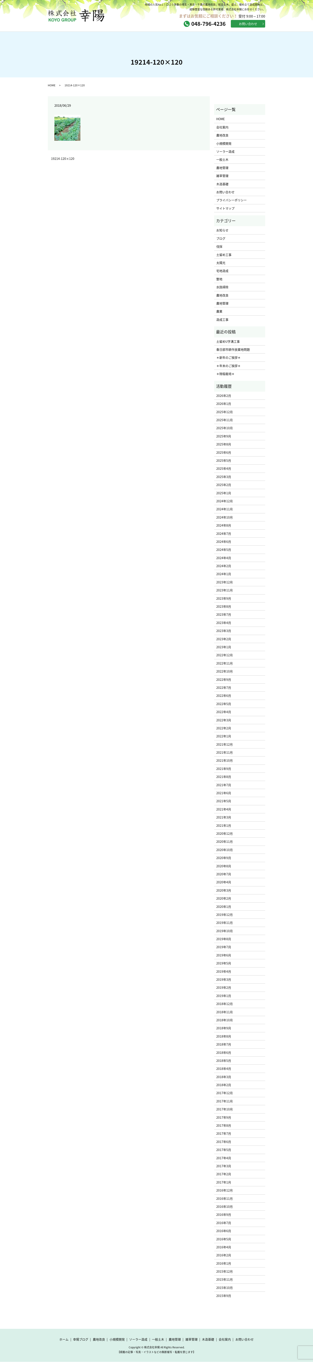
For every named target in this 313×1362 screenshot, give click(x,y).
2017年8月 (223, 1125)
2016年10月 (224, 1207)
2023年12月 (224, 582)
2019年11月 (224, 923)
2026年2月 (223, 396)
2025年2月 (223, 485)
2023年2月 (223, 639)
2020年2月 (223, 898)
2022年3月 (223, 720)
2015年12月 (224, 1271)
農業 (219, 311)
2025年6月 (223, 452)
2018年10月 (224, 1020)
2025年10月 (224, 428)
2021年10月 (224, 760)
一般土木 (222, 159)
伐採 (219, 246)
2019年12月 (224, 915)
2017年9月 (223, 1117)
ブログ (220, 238)
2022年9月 (223, 679)
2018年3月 (223, 1077)
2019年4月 (223, 971)
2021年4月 (223, 809)
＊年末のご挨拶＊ (228, 365)
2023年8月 (223, 606)
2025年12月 (224, 412)
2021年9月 (223, 769)
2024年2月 (223, 566)
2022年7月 (223, 688)
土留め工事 (223, 254)
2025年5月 (223, 460)
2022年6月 (223, 696)
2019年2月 (223, 987)
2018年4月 (223, 1069)
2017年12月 (224, 1093)
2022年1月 (223, 736)
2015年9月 (223, 1296)
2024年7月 (223, 533)
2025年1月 (223, 493)
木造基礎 (222, 184)
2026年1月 (223, 404)
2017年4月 (223, 1158)
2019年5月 (223, 963)
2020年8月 (223, 866)
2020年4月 (223, 882)
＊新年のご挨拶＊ (228, 357)
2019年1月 (223, 996)
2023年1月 (223, 647)
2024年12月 (224, 501)
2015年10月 (224, 1288)
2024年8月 (223, 525)
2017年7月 (223, 1133)
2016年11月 (224, 1198)
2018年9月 (223, 1028)
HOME (51, 85)
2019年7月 (223, 947)
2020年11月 (224, 842)
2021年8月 (223, 777)
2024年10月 (224, 517)
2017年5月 (223, 1150)
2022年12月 (224, 655)
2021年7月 (223, 785)
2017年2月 (223, 1174)
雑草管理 (222, 176)
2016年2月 (223, 1255)
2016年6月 (223, 1231)
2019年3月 (223, 979)
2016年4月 (223, 1247)
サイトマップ (225, 208)
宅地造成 (222, 271)
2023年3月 (223, 631)
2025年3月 (223, 477)
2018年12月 (224, 1004)
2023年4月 (223, 623)
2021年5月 (223, 801)
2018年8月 (223, 1036)
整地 (219, 279)
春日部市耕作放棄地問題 (233, 349)
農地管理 (222, 168)
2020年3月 (223, 890)
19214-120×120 (62, 159)
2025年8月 (223, 444)
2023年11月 (224, 590)
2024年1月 (223, 574)
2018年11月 (224, 1012)
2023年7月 (223, 614)
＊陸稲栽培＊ (225, 374)
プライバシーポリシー (231, 200)
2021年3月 (223, 817)
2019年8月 (223, 939)
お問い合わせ (248, 23)
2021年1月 (223, 825)
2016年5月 (223, 1239)
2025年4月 (223, 469)
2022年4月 (223, 712)
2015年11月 (224, 1279)
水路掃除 (222, 287)
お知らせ (222, 230)
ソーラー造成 (225, 151)
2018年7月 (223, 1044)
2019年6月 (223, 955)
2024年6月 (223, 542)
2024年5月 (223, 550)
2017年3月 (223, 1166)
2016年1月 (223, 1263)
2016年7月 (223, 1223)
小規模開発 (223, 143)
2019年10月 (224, 931)
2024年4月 (223, 558)
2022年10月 (224, 671)
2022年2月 (223, 728)
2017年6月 (223, 1142)
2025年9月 (223, 436)
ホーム (69, 39)
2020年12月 (224, 834)
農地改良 (222, 135)
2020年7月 (223, 874)
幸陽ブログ (113, 39)
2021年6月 (223, 793)
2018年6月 (223, 1052)
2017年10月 (224, 1109)
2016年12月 (224, 1190)
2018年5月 (223, 1061)
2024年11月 (224, 509)
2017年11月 (224, 1101)
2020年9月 (223, 858)
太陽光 (220, 263)
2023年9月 (223, 598)
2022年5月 (223, 704)
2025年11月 (224, 420)
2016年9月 (223, 1215)
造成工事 (222, 320)
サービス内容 (156, 39)
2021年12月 (224, 744)
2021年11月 (224, 752)
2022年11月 (224, 663)
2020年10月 (224, 850)
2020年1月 (223, 906)
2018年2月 (223, 1085)
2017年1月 (223, 1182)
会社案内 (200, 39)
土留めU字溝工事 (228, 341)
